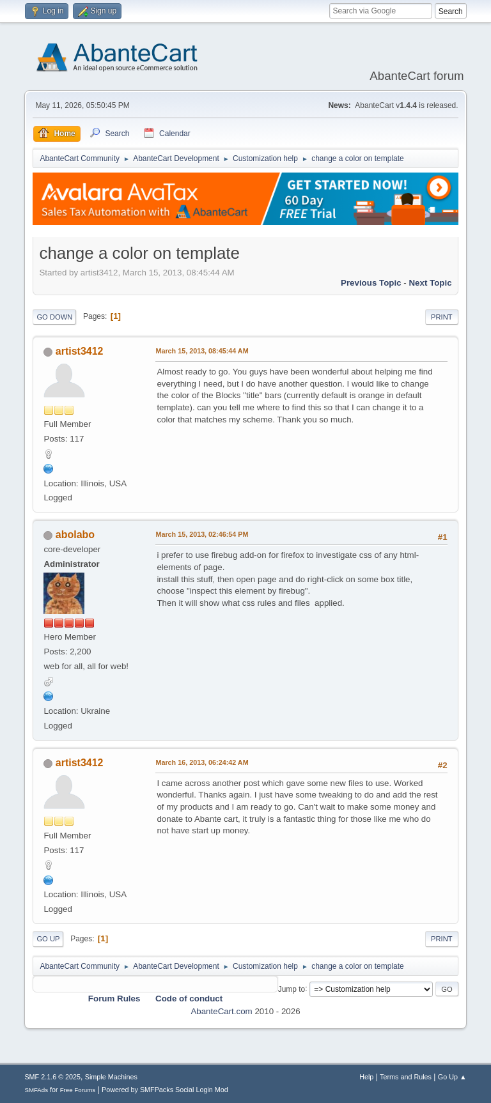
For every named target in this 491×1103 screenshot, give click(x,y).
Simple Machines (111, 1077)
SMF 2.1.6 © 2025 (52, 1077)
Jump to (292, 988)
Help (366, 1077)
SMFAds (36, 1089)
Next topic (430, 283)
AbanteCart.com (221, 1011)
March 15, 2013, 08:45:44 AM (201, 351)
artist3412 (80, 351)
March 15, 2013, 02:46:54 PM (201, 534)
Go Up (47, 939)
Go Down (54, 317)
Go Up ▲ (452, 1077)
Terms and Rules (406, 1077)
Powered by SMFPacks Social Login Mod (165, 1089)
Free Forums (78, 1089)
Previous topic (371, 283)
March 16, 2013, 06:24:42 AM (201, 762)
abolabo (75, 534)
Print (442, 317)
